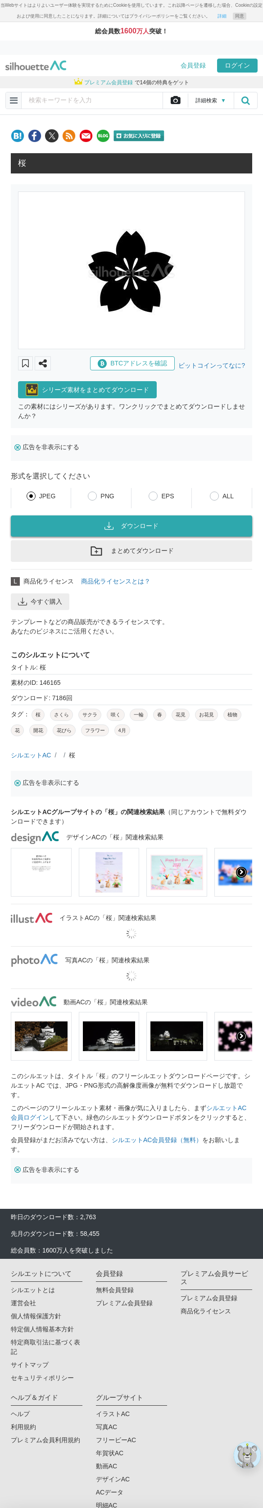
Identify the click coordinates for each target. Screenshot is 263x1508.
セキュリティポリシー (42, 1377)
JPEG (47, 496)
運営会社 (23, 1303)
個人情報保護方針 (36, 1316)
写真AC (106, 1427)
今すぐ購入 (40, 601)
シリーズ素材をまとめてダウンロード (87, 389)
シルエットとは (33, 1290)
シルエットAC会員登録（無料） (157, 1140)
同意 (239, 16)
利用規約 (23, 1427)
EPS (167, 496)
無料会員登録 (115, 1290)
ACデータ (109, 1492)
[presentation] (241, 872)
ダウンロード (131, 525)
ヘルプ (20, 1413)
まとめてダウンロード (131, 551)
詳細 (222, 16)
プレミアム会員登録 (124, 1303)
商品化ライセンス (206, 1311)
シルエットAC (31, 755)
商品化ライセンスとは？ (115, 581)
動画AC (106, 1466)
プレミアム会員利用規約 (45, 1440)
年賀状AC (109, 1453)
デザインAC (113, 1479)
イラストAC (113, 1413)
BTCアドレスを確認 (132, 363)
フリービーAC (116, 1440)
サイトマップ (30, 1364)
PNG (107, 496)
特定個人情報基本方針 (42, 1329)
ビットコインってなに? (211, 365)
